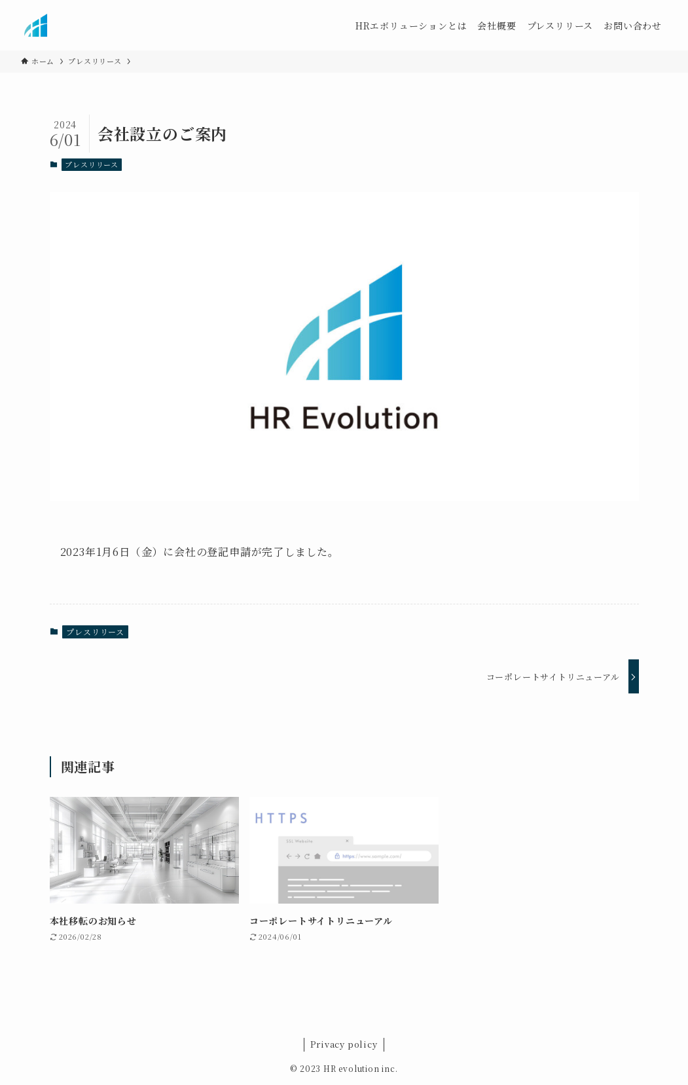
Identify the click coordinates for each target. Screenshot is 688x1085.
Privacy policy (343, 1044)
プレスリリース (91, 164)
